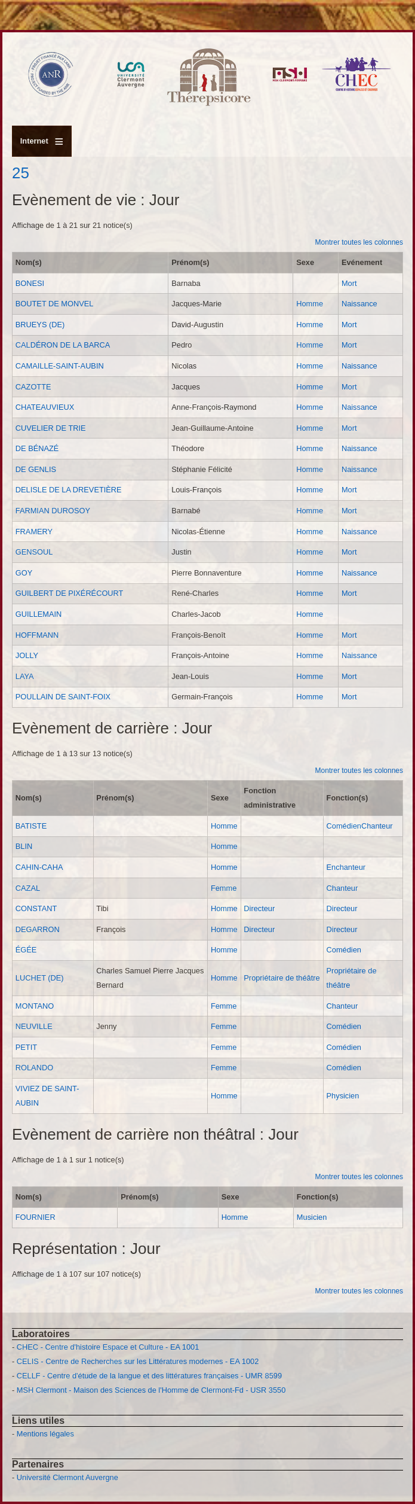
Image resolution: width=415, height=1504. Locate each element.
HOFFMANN (37, 635)
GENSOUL (34, 551)
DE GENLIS (36, 469)
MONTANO (35, 1005)
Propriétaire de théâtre (281, 977)
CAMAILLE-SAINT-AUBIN (60, 365)
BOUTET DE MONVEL (55, 303)
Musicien (312, 1217)
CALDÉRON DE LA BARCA (63, 344)
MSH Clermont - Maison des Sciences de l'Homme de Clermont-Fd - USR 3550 (151, 1390)
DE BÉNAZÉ (37, 448)
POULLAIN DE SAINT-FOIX (63, 696)
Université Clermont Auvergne (67, 1477)
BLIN (24, 846)
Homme (309, 303)
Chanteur (377, 825)
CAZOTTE (33, 386)
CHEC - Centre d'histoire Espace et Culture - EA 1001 (108, 1346)
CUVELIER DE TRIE (51, 428)
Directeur (259, 908)
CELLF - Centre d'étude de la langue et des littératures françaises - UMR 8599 (149, 1375)
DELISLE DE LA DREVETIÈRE (69, 489)
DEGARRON (38, 929)
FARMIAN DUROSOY (53, 510)
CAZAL (28, 888)
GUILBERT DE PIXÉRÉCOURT (70, 593)
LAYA (25, 676)
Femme (223, 888)
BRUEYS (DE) (40, 324)
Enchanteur (346, 867)
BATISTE (31, 825)
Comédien (344, 825)
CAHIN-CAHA (39, 867)
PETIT (26, 1047)
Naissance (359, 303)
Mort (349, 283)
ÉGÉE (26, 949)
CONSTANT (36, 908)
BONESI (30, 283)
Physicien (343, 1095)
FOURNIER (36, 1217)
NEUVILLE (34, 1026)
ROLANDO (34, 1067)
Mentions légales (45, 1433)
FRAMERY (34, 531)
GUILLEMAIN (39, 614)
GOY (24, 572)
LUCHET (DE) (40, 977)
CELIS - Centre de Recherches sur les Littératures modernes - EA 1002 (138, 1361)
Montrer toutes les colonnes (359, 242)
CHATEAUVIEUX (45, 407)
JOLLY (27, 655)
